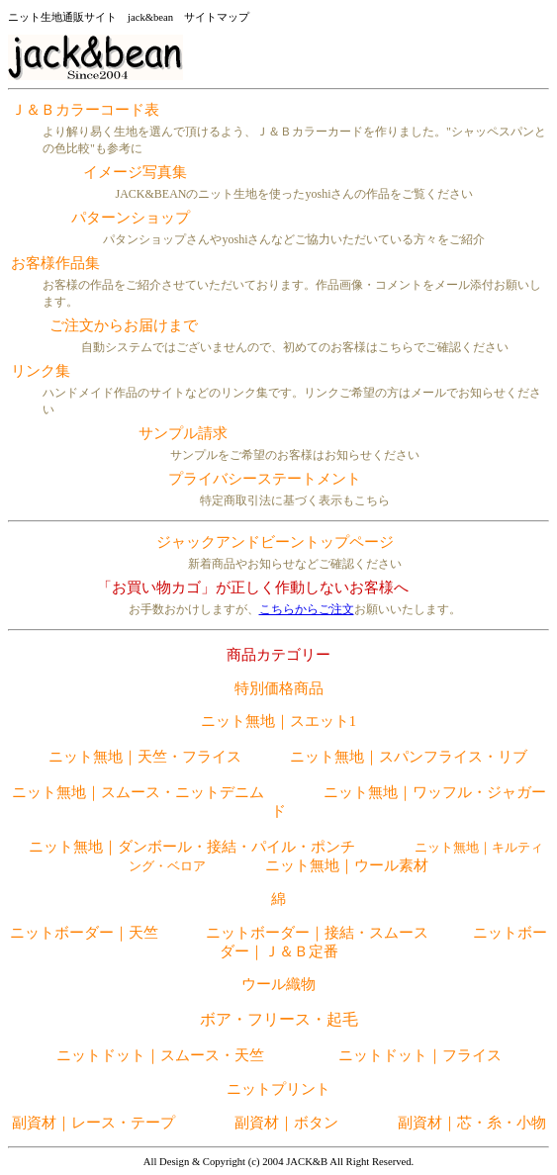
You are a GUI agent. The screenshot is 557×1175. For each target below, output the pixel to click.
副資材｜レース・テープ (93, 1122)
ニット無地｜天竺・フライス (144, 757)
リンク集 (40, 371)
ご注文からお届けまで (123, 325)
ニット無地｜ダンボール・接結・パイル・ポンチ (192, 847)
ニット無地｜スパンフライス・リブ (408, 757)
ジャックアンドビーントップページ (275, 542)
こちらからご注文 (306, 609)
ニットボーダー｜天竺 (86, 933)
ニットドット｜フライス (420, 1055)
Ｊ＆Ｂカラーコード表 (85, 110)
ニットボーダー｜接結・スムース (317, 933)
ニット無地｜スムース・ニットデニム (138, 792)
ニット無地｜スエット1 (278, 721)
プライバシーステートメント (264, 479)
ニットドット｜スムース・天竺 (160, 1055)
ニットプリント (278, 1089)
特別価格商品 (279, 688)
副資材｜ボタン (286, 1122)
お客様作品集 (55, 263)
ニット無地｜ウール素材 (346, 865)
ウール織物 (278, 984)
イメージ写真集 (135, 172)
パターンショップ (130, 218)
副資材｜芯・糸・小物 (472, 1122)
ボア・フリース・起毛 (279, 1019)
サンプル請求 (183, 433)
